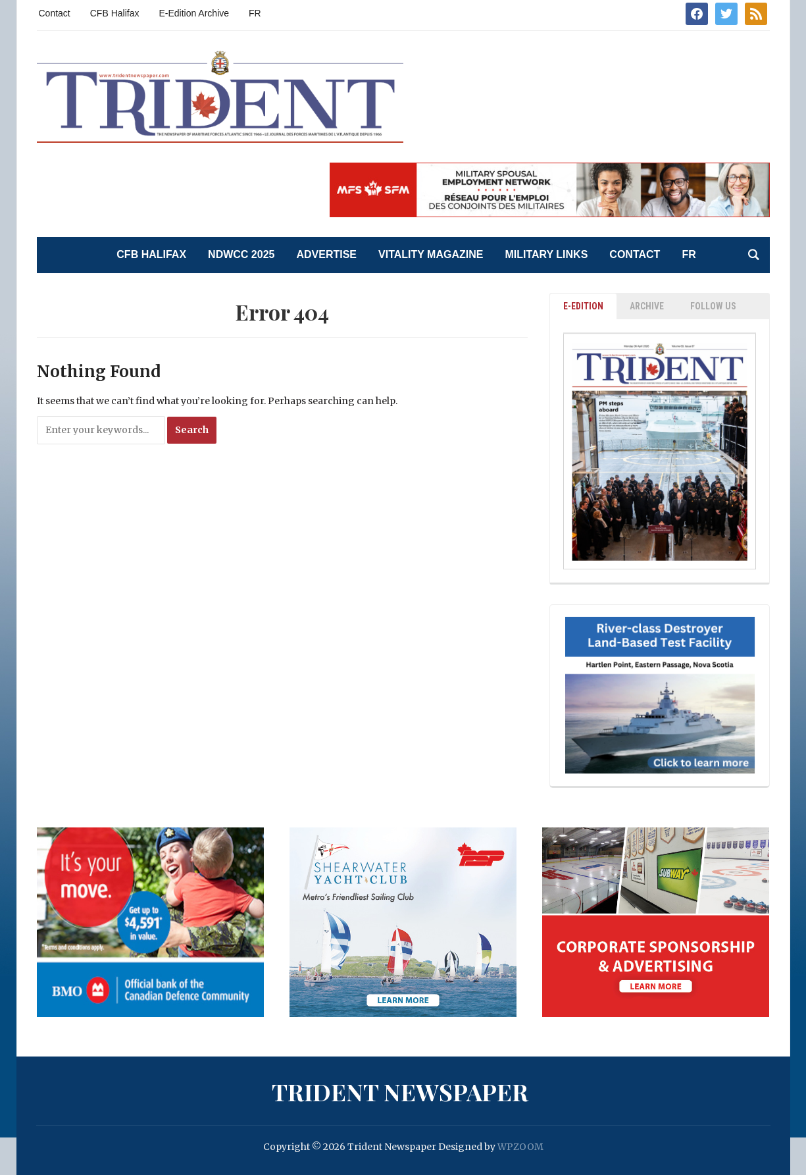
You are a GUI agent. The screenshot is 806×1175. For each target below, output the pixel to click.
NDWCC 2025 (241, 254)
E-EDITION (583, 306)
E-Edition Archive (194, 13)
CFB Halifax (114, 13)
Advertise (326, 254)
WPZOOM (520, 1147)
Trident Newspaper (400, 1091)
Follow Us (713, 306)
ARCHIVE (647, 306)
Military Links (546, 254)
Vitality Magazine (430, 254)
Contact (54, 13)
